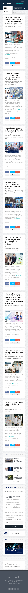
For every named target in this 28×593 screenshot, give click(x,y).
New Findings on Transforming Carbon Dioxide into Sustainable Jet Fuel (13, 185)
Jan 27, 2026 (7, 57)
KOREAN (17, 1)
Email (7, 522)
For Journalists (15, 534)
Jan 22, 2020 (7, 385)
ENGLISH (23, 1)
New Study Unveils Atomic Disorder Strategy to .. (18, 469)
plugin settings (15, 566)
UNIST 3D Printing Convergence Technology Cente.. (18, 460)
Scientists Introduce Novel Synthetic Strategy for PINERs (14, 404)
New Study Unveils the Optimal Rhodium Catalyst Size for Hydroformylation (14, 19)
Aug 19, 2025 (7, 111)
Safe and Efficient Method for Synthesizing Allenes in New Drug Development (14, 130)
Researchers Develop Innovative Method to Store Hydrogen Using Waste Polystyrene (12, 76)
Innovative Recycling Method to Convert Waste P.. (18, 478)
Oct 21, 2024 (7, 166)
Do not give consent (18, 519)
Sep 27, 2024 (7, 221)
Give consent (9, 519)
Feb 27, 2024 (7, 277)
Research (7, 58)
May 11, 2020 (7, 334)
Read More (7, 54)
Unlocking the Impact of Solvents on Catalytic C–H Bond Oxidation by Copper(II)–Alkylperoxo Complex (13, 241)
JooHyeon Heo (15, 57)
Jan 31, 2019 (7, 438)
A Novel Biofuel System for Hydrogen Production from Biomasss (14, 353)
